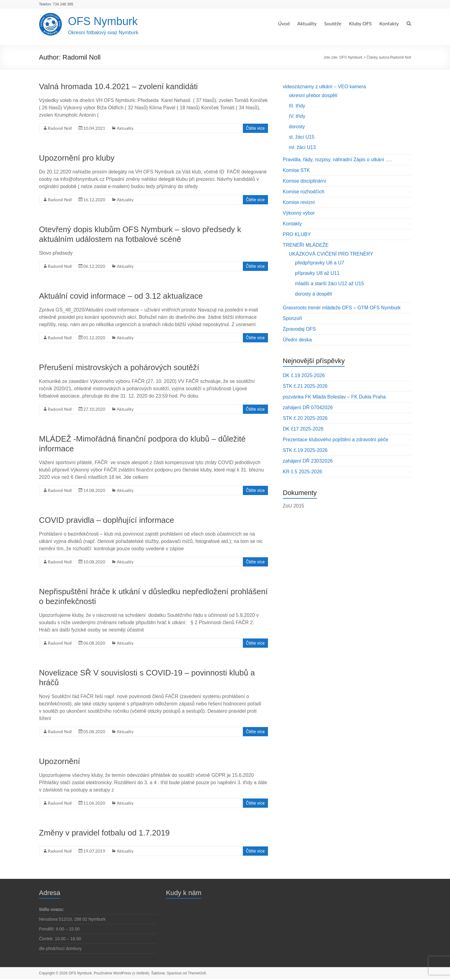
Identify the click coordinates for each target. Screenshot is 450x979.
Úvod (284, 23)
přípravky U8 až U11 (317, 273)
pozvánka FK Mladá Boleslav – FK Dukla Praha (334, 396)
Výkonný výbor (299, 213)
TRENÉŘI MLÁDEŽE (306, 245)
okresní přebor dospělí (313, 95)
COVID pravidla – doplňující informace (106, 520)
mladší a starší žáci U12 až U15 (329, 283)
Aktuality (306, 23)
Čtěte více (255, 128)
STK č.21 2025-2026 (305, 386)
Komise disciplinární (304, 181)
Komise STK (296, 170)
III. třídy (297, 105)
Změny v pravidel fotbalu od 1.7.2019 (104, 832)
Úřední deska (297, 339)
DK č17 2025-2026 (303, 428)
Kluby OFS (360, 23)
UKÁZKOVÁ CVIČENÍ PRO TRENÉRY (331, 254)
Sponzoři (292, 318)
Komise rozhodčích (303, 191)
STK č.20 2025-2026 (305, 418)
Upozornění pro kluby (77, 157)
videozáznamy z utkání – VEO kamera (324, 86)
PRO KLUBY (297, 234)
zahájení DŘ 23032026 (308, 461)
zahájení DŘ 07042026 (308, 407)
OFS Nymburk (103, 21)
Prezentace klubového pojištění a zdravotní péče (335, 439)
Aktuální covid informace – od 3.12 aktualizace (121, 295)
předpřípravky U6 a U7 (319, 262)
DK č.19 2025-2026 (304, 375)
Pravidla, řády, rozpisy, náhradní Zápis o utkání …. (337, 159)
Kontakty (389, 23)
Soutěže (332, 23)
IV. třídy (297, 116)
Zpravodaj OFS (299, 329)
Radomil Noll (60, 128)
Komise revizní (299, 202)
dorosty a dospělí (313, 294)
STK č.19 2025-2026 (305, 450)
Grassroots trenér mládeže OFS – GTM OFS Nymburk (342, 307)
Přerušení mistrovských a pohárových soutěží (119, 367)
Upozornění (59, 761)
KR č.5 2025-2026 (302, 471)
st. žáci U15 (302, 137)
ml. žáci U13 (302, 147)
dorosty (297, 126)
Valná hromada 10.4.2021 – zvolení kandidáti (118, 86)
